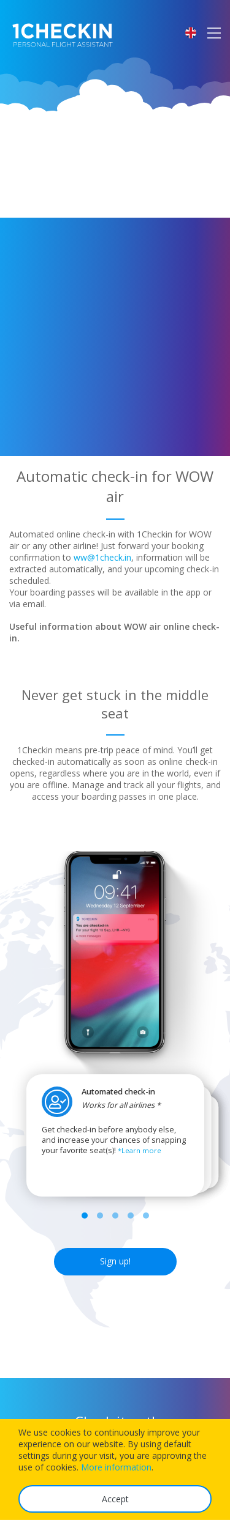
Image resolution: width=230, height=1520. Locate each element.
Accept (115, 1499)
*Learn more (139, 1150)
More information (116, 1467)
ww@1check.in (102, 557)
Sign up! (115, 1261)
